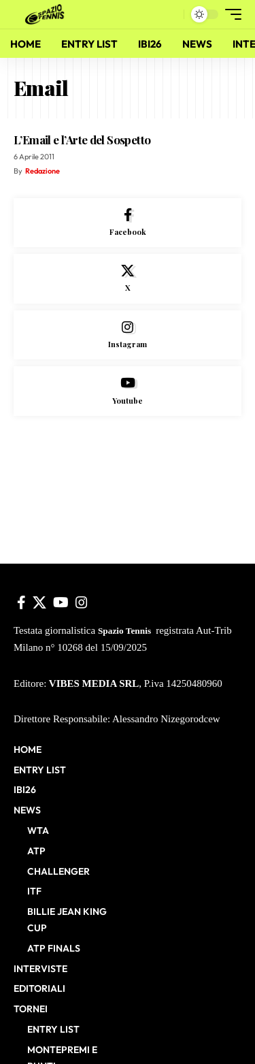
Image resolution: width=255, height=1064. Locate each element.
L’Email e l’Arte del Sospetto (82, 139)
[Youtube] (127, 391)
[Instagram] (127, 335)
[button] (170, 14)
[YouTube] (61, 602)
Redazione (42, 171)
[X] (127, 279)
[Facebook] (127, 223)
